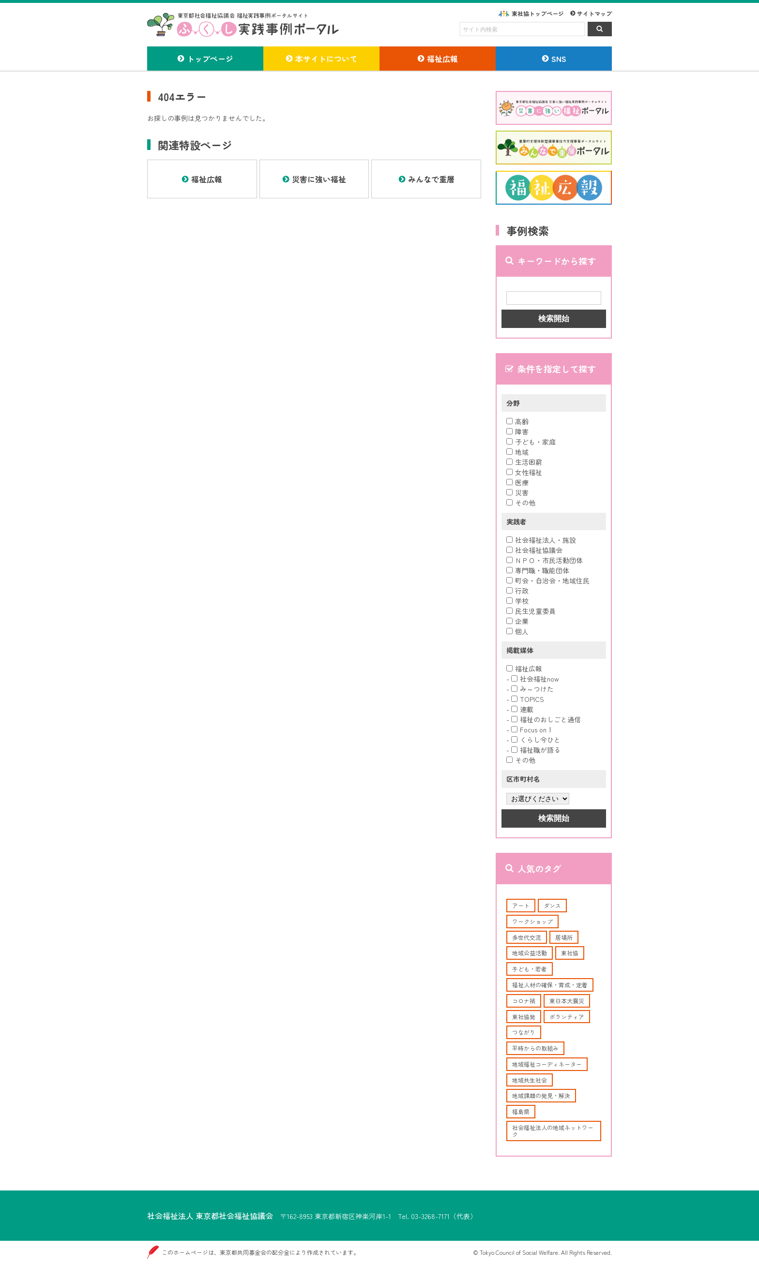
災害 (517, 492)
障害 (517, 431)
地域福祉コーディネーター (547, 1064)
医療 (517, 482)
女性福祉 (524, 472)
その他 (520, 502)
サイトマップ (594, 13)
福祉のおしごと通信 (546, 719)
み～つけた (532, 689)
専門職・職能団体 (537, 570)
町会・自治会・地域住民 (548, 580)
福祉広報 (524, 668)
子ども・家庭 (531, 441)
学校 (517, 601)
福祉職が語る (536, 750)
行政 (517, 590)
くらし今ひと (536, 739)
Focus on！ (532, 729)
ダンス (552, 905)
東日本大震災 (566, 1000)
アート (521, 905)
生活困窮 (524, 462)
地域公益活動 (529, 953)
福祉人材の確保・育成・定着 (550, 985)
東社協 (569, 953)
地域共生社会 (529, 1080)
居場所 (564, 937)
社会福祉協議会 (534, 550)
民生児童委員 (531, 611)
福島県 (521, 1111)
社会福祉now (535, 679)
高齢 (517, 421)
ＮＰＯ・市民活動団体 (544, 560)
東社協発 (523, 1016)
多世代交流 (526, 937)
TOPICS (527, 699)
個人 (517, 631)
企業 (517, 621)
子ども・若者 (529, 969)
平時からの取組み (535, 1048)
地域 (517, 452)
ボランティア (566, 1016)
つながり (523, 1032)
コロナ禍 (523, 1000)
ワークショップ (532, 921)
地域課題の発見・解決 (541, 1095)
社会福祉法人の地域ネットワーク (552, 1130)
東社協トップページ (538, 13)
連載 (522, 709)
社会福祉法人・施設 (541, 540)
